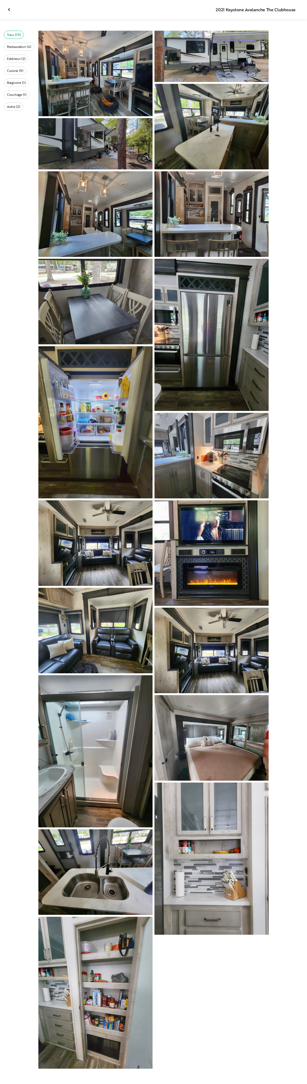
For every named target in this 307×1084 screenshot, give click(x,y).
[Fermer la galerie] (9, 9)
